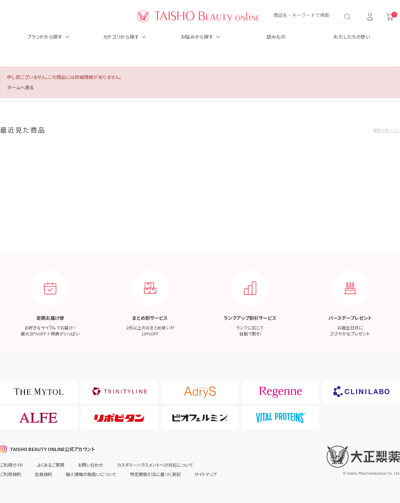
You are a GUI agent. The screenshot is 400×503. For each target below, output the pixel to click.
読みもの (276, 36)
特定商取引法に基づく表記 (155, 474)
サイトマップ (205, 474)
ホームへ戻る (20, 87)
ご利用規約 (10, 474)
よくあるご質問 (50, 465)
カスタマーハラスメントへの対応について (155, 465)
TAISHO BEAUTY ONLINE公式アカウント (52, 449)
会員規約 (43, 474)
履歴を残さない (386, 130)
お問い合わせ (90, 465)
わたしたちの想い (352, 36)
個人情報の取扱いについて (91, 474)
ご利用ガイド (11, 465)
